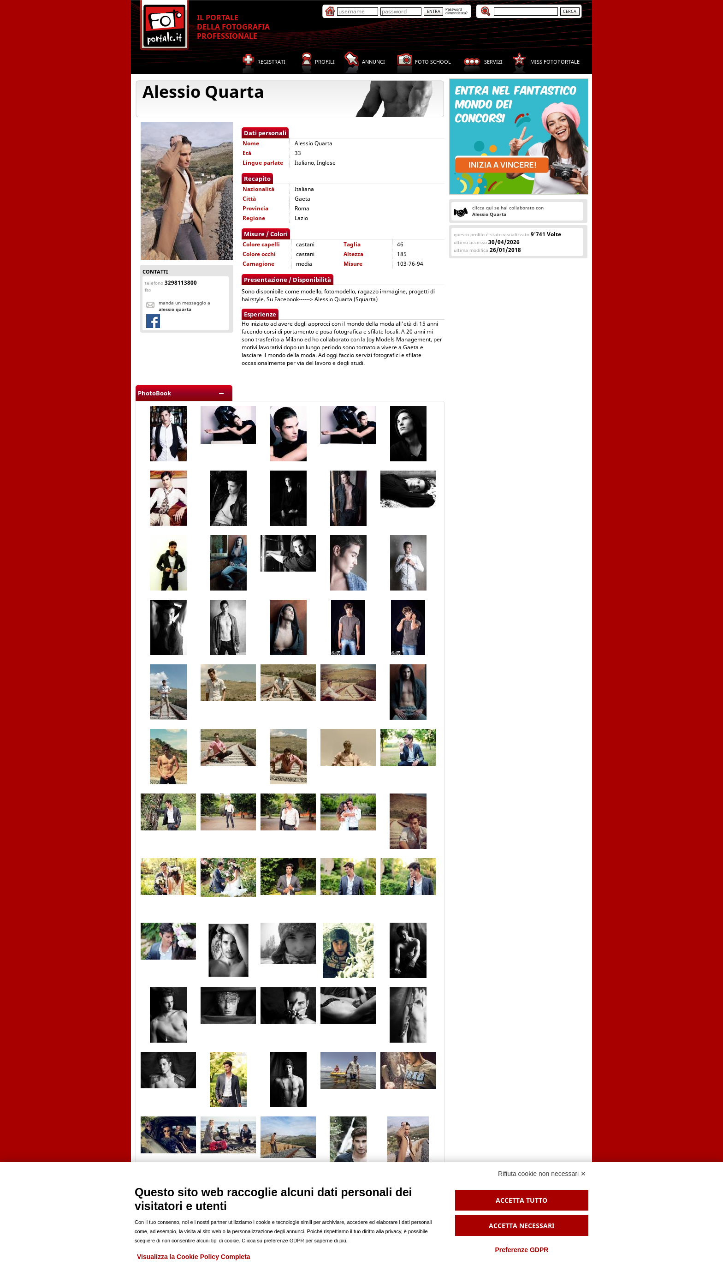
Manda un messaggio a (184, 305)
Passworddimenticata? (456, 10)
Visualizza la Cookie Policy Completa (193, 1256)
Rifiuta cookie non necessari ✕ (542, 1173)
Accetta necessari (521, 1225)
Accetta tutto (521, 1200)
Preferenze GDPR (521, 1249)
